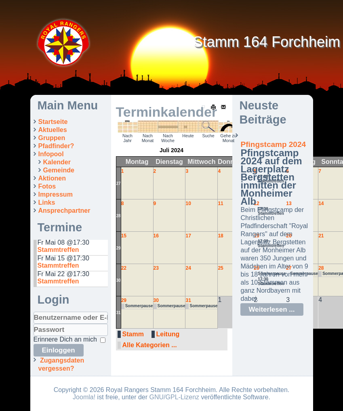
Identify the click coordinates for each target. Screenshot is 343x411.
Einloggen (58, 350)
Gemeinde (58, 170)
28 (118, 216)
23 (156, 268)
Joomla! (84, 397)
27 (118, 183)
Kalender (57, 162)
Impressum (55, 194)
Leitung (168, 334)
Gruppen (51, 137)
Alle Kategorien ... (149, 345)
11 (220, 203)
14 (321, 203)
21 (321, 236)
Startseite (53, 121)
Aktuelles (52, 129)
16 (156, 236)
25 (220, 268)
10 (188, 203)
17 (188, 236)
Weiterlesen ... (272, 309)
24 (188, 268)
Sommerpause (139, 306)
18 (220, 236)
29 (118, 248)
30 (118, 280)
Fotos (47, 186)
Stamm (133, 334)
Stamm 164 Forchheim (266, 42)
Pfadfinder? (56, 146)
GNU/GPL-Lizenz (174, 397)
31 (118, 312)
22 (123, 268)
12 (256, 203)
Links (46, 202)
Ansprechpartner (64, 210)
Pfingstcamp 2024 (273, 144)
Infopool (51, 154)
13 (288, 203)
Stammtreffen (58, 249)
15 (123, 236)
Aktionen (52, 178)
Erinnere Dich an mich (65, 339)
